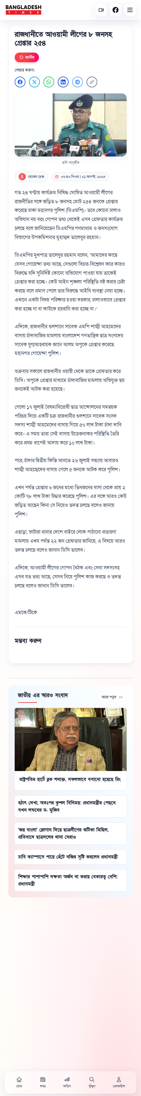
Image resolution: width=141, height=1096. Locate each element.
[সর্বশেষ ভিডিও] (101, 10)
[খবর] (43, 1082)
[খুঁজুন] (92, 1082)
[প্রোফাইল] (119, 1082)
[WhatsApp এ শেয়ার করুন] (48, 82)
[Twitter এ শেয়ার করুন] (34, 82)
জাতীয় (26, 57)
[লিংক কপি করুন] (92, 82)
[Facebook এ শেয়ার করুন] (20, 82)
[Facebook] (116, 10)
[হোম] (19, 1082)
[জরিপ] (67, 1082)
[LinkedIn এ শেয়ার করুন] (63, 82)
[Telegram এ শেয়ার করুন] (77, 82)
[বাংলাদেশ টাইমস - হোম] (23, 10)
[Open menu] (130, 10)
